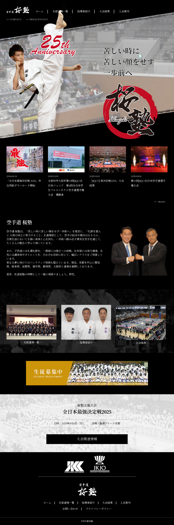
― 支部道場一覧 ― (31, 342)
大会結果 (104, 11)
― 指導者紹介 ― (86, 343)
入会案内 (124, 11)
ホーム (39, 11)
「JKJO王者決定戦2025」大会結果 (106, 181)
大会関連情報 (87, 439)
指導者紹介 (83, 11)
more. (162, 201)
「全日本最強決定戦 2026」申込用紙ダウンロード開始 (24, 181)
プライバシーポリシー (99, 509)
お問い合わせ (70, 509)
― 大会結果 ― (141, 343)
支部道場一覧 (60, 11)
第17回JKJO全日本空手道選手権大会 (148, 181)
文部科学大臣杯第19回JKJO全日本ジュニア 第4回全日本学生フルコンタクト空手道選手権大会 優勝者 (66, 186)
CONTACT (16, 19)
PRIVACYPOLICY (39, 19)
